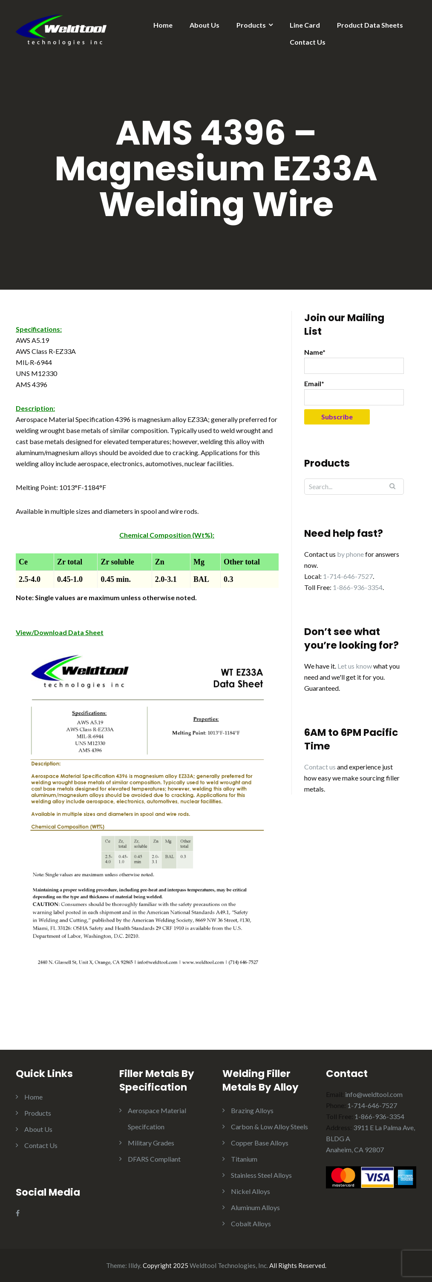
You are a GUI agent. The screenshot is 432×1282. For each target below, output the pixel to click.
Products (251, 25)
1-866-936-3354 (358, 587)
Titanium (244, 1159)
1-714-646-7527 (348, 576)
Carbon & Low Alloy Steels (269, 1126)
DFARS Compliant (154, 1159)
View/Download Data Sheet (60, 632)
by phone (350, 554)
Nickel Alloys (250, 1191)
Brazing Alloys (252, 1110)
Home (163, 25)
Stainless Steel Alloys (261, 1175)
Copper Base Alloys (259, 1143)
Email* (354, 392)
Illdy (134, 1265)
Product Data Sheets (370, 25)
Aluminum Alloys (255, 1207)
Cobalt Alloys (251, 1223)
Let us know (354, 666)
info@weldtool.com (374, 1094)
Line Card (305, 25)
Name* (354, 361)
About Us (204, 25)
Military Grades (151, 1143)
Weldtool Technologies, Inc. (229, 1265)
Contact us (320, 767)
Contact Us (307, 42)
